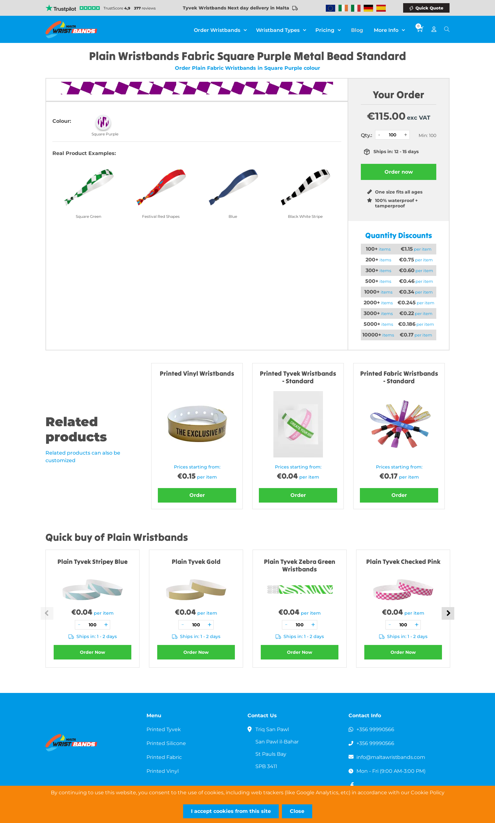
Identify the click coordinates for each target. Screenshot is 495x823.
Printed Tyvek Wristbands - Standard (298, 377)
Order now (399, 172)
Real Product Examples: (84, 153)
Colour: (61, 121)
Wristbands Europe (330, 8)
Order (197, 495)
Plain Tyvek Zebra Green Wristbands (299, 565)
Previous (47, 613)
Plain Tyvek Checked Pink (403, 561)
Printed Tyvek (163, 729)
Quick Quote (429, 7)
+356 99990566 (375, 729)
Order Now (92, 652)
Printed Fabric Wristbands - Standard (399, 377)
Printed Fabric (164, 757)
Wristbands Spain (381, 8)
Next (448, 613)
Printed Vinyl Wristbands (197, 373)
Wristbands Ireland (343, 8)
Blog (358, 30)
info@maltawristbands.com (391, 757)
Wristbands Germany (368, 8)
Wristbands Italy (356, 8)
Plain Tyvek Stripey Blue (92, 561)
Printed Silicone (166, 743)
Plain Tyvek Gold (196, 561)
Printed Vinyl (162, 771)
